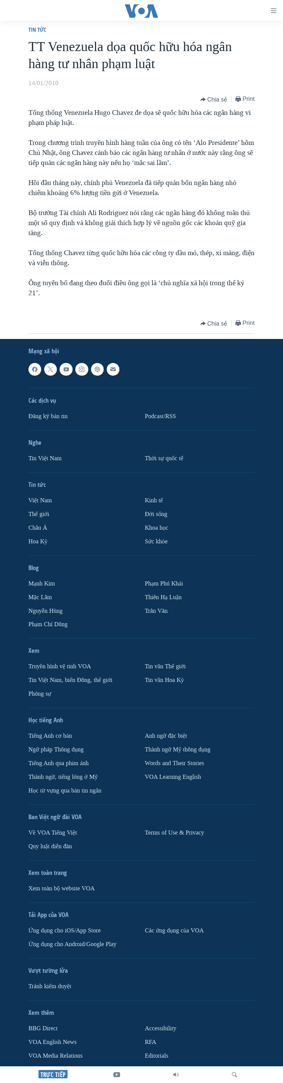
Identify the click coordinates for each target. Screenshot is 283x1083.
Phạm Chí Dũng (48, 624)
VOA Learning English (173, 777)
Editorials (156, 1056)
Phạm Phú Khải (164, 583)
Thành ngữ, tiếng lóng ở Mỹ (63, 777)
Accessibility (160, 1028)
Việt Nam (40, 500)
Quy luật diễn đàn (50, 846)
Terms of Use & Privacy (174, 833)
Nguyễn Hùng (45, 611)
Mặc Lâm (40, 597)
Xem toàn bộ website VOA (61, 888)
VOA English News (52, 1042)
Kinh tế (154, 500)
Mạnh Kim (41, 583)
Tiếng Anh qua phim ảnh (58, 763)
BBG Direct (43, 1028)
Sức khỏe (156, 541)
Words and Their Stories (174, 763)
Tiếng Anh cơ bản (50, 736)
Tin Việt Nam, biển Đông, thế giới (70, 680)
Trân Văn (156, 611)
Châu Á (37, 528)
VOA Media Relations (55, 1056)
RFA (150, 1042)
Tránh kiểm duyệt (49, 986)
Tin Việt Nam (45, 458)
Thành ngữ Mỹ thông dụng (177, 750)
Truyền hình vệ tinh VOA (59, 667)
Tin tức (37, 29)
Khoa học (156, 528)
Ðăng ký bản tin (48, 416)
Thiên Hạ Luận (163, 597)
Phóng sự (39, 694)
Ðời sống (156, 514)
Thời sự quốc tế (164, 458)
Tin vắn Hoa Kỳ (164, 680)
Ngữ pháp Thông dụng (56, 750)
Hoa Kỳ (38, 541)
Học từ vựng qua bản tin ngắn (64, 790)
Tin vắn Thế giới (165, 667)
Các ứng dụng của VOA (174, 930)
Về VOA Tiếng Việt (52, 833)
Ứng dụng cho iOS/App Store (64, 930)
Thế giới (38, 514)
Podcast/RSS (160, 416)
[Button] (213, 99)
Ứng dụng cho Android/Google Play (72, 944)
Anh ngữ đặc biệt (166, 736)
